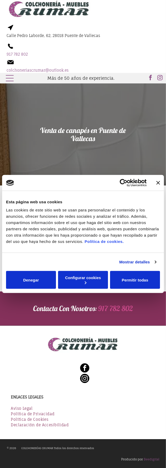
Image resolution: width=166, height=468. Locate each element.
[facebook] (150, 78)
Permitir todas (135, 280)
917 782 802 (115, 308)
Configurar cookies (83, 279)
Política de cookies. (104, 241)
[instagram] (160, 78)
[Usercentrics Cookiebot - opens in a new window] (124, 183)
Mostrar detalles (134, 262)
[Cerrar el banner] (158, 183)
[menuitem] (83, 409)
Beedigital (151, 459)
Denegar (31, 280)
